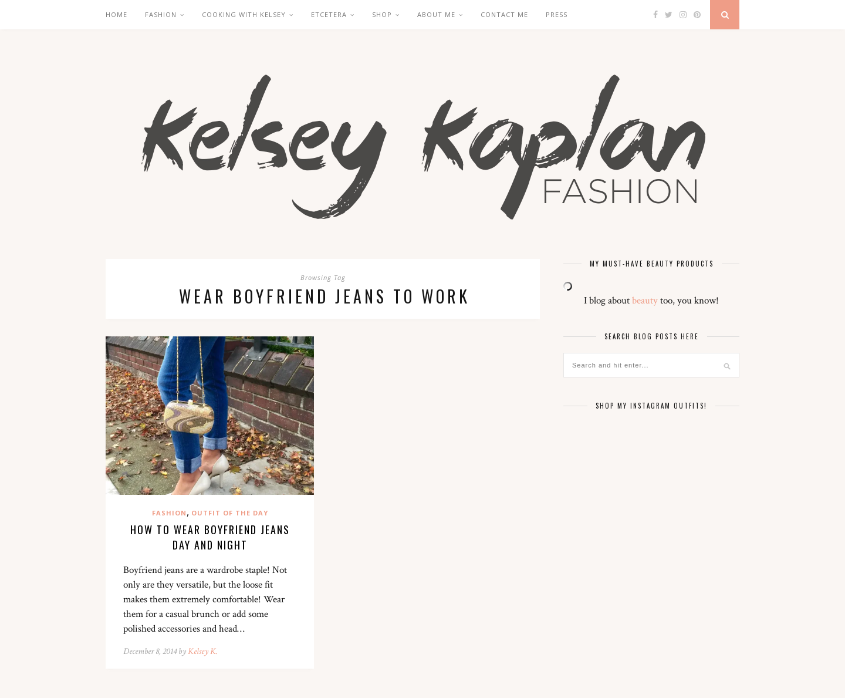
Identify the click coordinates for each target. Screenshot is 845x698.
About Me (436, 14)
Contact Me (504, 14)
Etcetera (329, 14)
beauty (645, 300)
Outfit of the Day (229, 512)
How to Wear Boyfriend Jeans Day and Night (210, 537)
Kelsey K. (203, 651)
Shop (382, 14)
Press (556, 14)
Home (116, 14)
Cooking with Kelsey (244, 14)
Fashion (161, 14)
